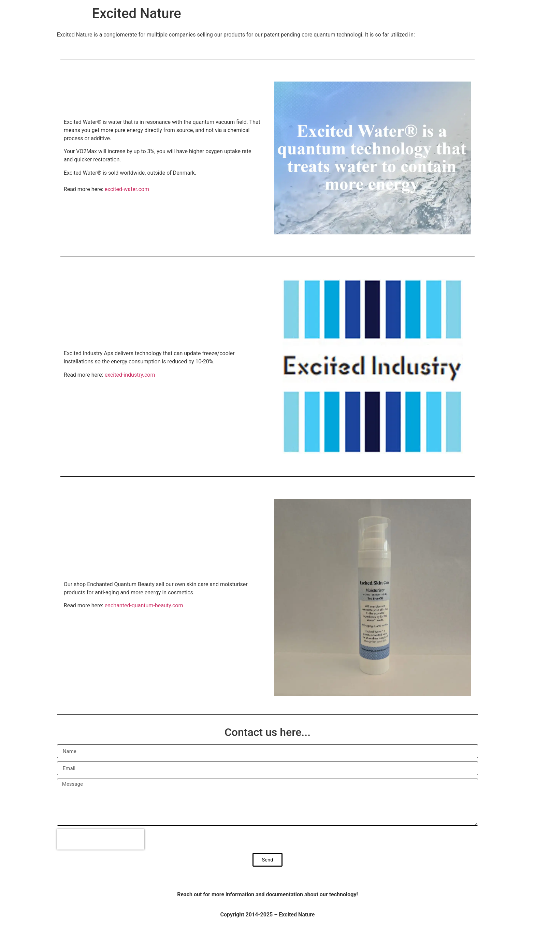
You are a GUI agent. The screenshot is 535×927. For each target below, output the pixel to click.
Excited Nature (136, 13)
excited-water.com (127, 189)
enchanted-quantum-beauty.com (144, 605)
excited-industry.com (130, 375)
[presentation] (100, 839)
